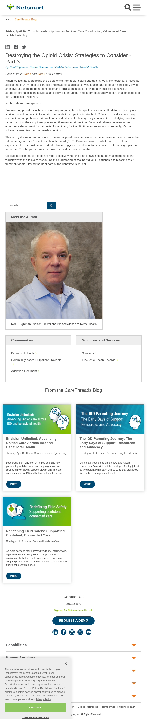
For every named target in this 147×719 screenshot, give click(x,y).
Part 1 (27, 74)
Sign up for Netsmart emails (70, 610)
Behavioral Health (22, 353)
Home (6, 19)
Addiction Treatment (24, 371)
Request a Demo (73, 620)
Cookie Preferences (88, 707)
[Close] (66, 670)
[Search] (26, 205)
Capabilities (16, 645)
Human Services (20, 658)
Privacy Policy (31, 694)
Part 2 (42, 74)
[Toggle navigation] (137, 7)
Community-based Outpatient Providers (36, 360)
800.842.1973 (73, 603)
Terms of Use (108, 707)
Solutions (88, 353)
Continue (35, 714)
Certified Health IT (128, 707)
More (13, 484)
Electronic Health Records (98, 360)
